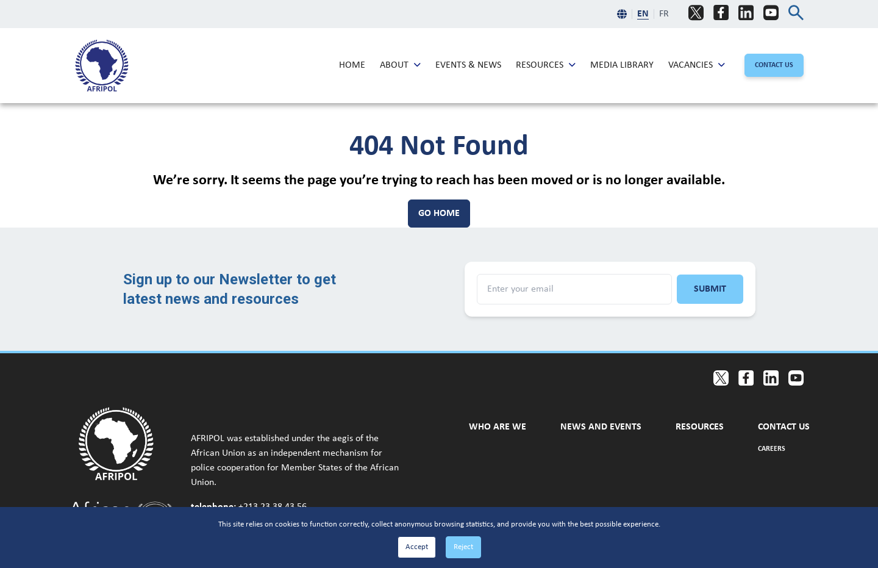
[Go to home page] (122, 444)
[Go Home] (439, 214)
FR (664, 14)
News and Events (600, 426)
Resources (539, 64)
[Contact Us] (774, 65)
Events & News (468, 64)
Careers (771, 448)
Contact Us (784, 426)
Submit (710, 289)
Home (352, 64)
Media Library (622, 64)
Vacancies (690, 64)
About (394, 64)
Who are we (497, 426)
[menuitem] (101, 65)
